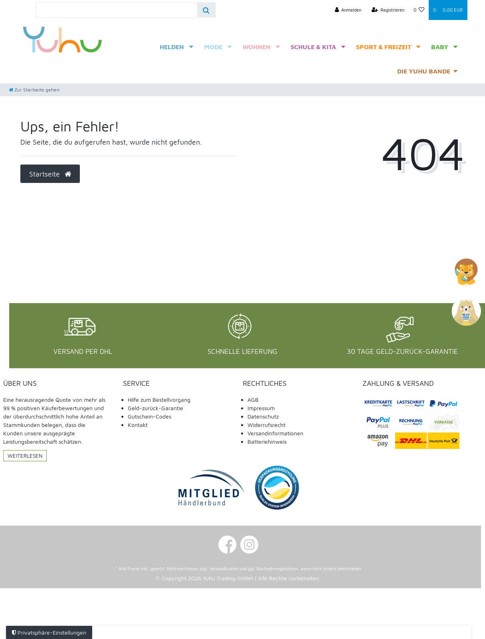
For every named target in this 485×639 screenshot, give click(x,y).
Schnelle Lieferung (242, 351)
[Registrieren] (388, 10)
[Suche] (206, 10)
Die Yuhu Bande (423, 71)
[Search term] (116, 10)
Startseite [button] (50, 174)
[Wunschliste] (419, 10)
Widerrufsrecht (266, 424)
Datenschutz (263, 416)
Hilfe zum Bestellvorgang (159, 399)
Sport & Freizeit (383, 46)
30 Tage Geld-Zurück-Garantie (402, 351)
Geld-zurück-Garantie (155, 408)
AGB (253, 399)
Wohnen (256, 46)
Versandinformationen (275, 433)
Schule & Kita (313, 46)
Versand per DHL (82, 351)
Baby (439, 46)
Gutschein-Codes (149, 416)
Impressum (261, 408)
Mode (213, 46)
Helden (172, 46)
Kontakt (138, 424)
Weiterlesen (25, 455)
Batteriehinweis (267, 441)
